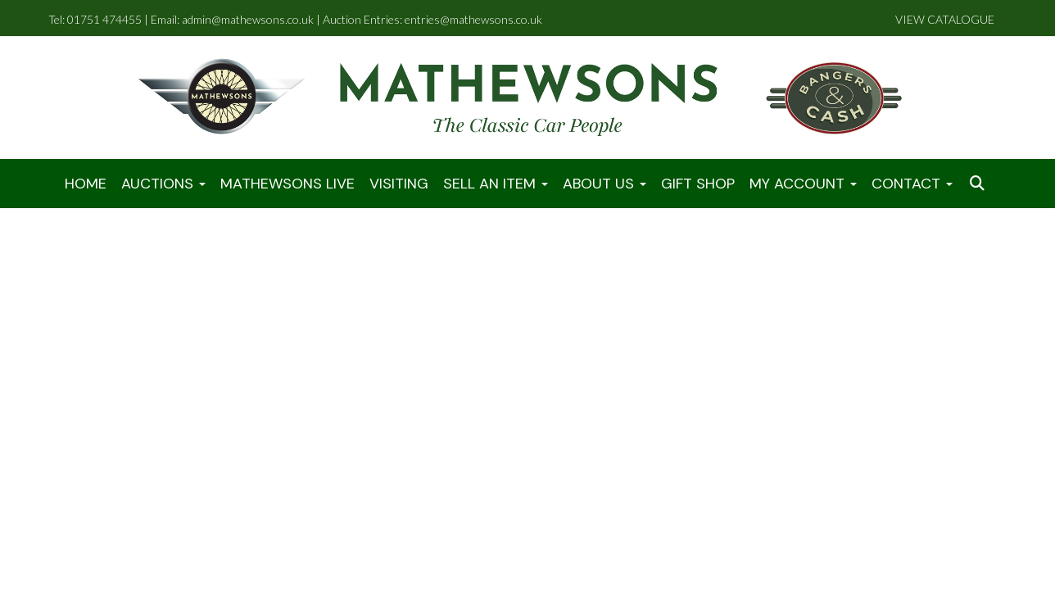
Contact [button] (912, 183)
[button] (979, 184)
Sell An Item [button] (495, 183)
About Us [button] (604, 183)
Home (85, 183)
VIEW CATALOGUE (944, 19)
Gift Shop (698, 183)
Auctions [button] (163, 183)
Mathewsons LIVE (287, 183)
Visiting (398, 183)
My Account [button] (803, 183)
